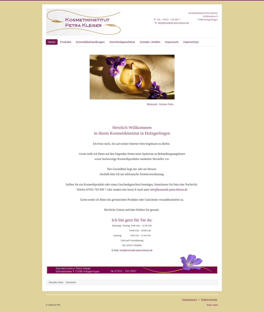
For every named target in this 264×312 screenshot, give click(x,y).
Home (51, 41)
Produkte (65, 41)
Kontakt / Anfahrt (150, 41)
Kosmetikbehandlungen (90, 41)
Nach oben (212, 305)
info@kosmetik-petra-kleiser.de (173, 22)
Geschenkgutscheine (122, 41)
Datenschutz (191, 41)
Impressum (172, 41)
